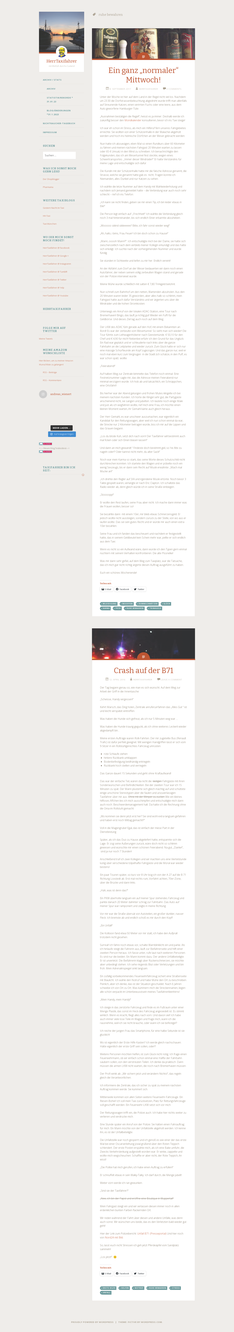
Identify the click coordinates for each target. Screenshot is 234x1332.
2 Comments (174, 88)
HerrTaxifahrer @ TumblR (55, 271)
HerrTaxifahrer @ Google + (56, 255)
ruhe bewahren (135, 608)
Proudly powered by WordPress (92, 1322)
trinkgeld (155, 608)
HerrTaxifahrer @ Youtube (55, 295)
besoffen (127, 604)
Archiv (51, 88)
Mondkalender (132, 120)
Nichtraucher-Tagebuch (59, 123)
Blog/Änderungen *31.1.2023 (59, 112)
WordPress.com (151, 1322)
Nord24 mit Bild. (114, 1237)
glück (166, 604)
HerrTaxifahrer (61, 61)
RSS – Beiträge (50, 372)
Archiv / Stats (52, 79)
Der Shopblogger (51, 179)
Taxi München (50, 223)
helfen (125, 1288)
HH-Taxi (46, 215)
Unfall (106, 1292)
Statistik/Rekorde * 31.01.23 (60, 99)
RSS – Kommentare (52, 380)
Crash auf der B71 (143, 670)
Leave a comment (171, 679)
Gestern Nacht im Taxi (53, 207)
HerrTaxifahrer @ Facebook (56, 247)
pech (118, 608)
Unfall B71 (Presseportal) (151, 1233)
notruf (139, 1288)
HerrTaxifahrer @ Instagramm (57, 263)
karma (106, 608)
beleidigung (110, 604)
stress (176, 1288)
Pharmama (48, 187)
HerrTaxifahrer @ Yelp (53, 287)
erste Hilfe (109, 1288)
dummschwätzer (148, 604)
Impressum (50, 132)
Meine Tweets (45, 338)
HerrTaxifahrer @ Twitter (54, 279)
